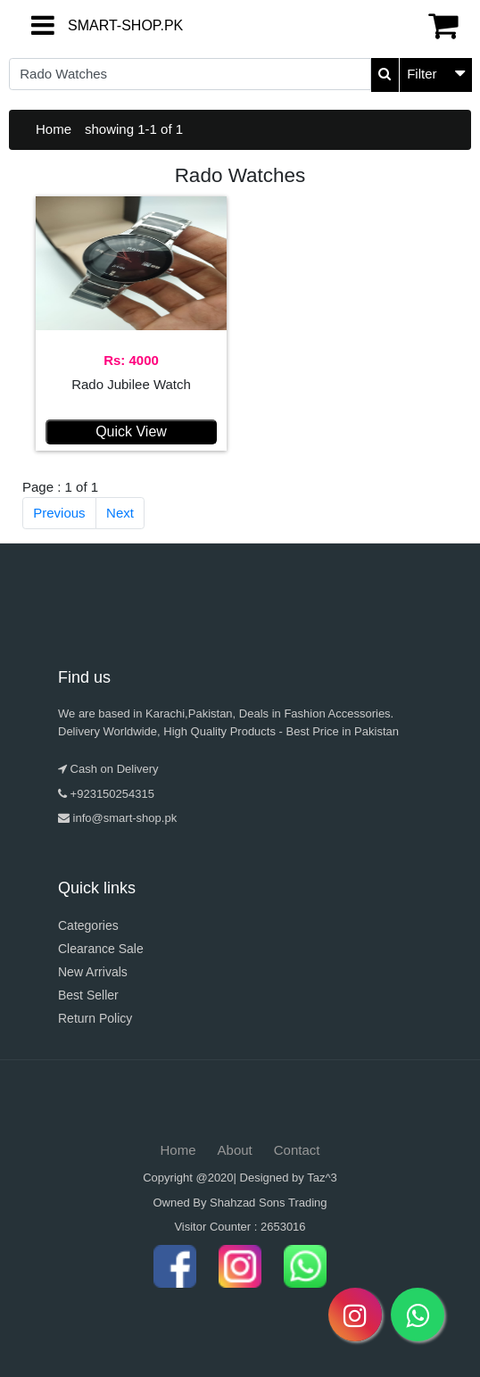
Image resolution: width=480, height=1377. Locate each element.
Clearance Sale (101, 949)
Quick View (131, 431)
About (235, 1149)
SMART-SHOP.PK (83, 25)
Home (53, 129)
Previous (59, 512)
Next (120, 512)
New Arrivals (93, 972)
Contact (297, 1149)
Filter (421, 73)
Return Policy (95, 1018)
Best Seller (88, 995)
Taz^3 (322, 1177)
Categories (88, 925)
